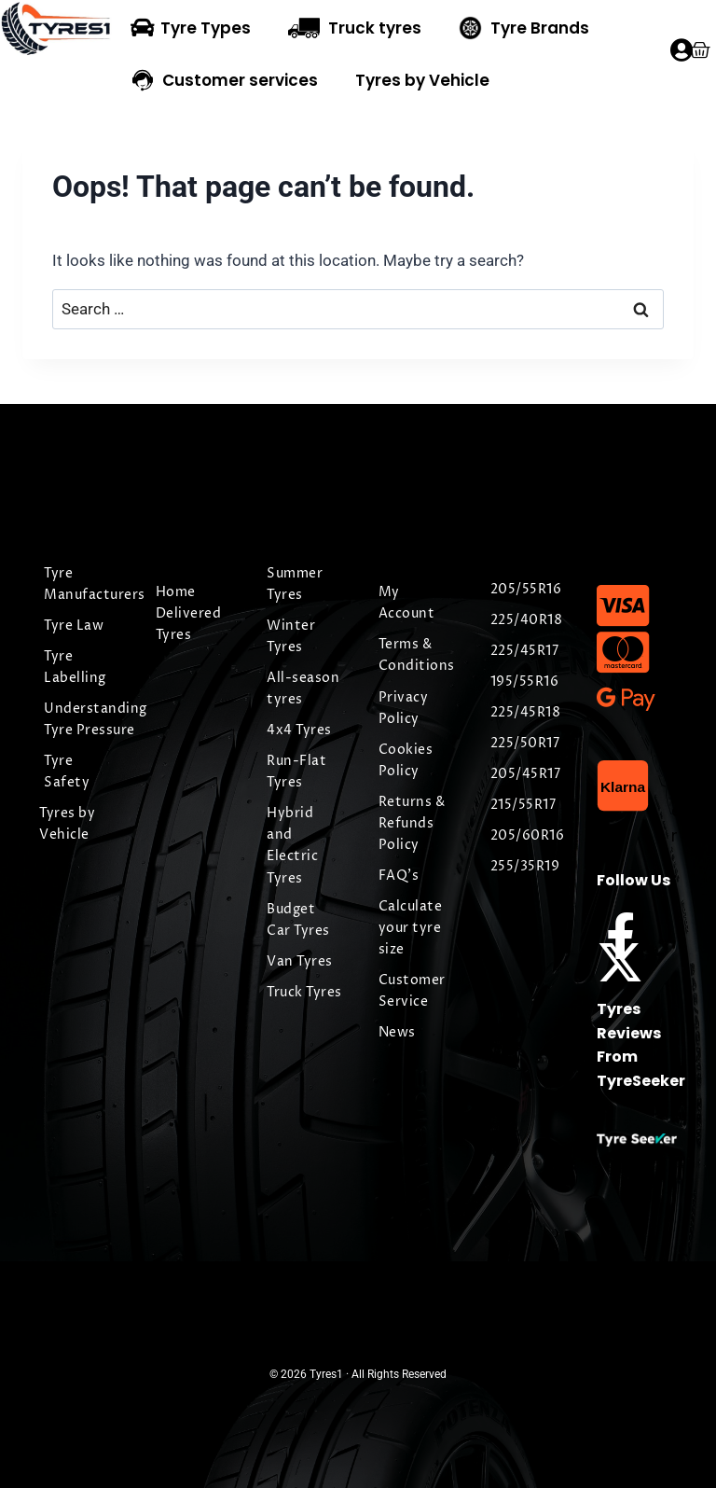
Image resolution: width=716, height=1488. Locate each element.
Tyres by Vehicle (422, 80)
